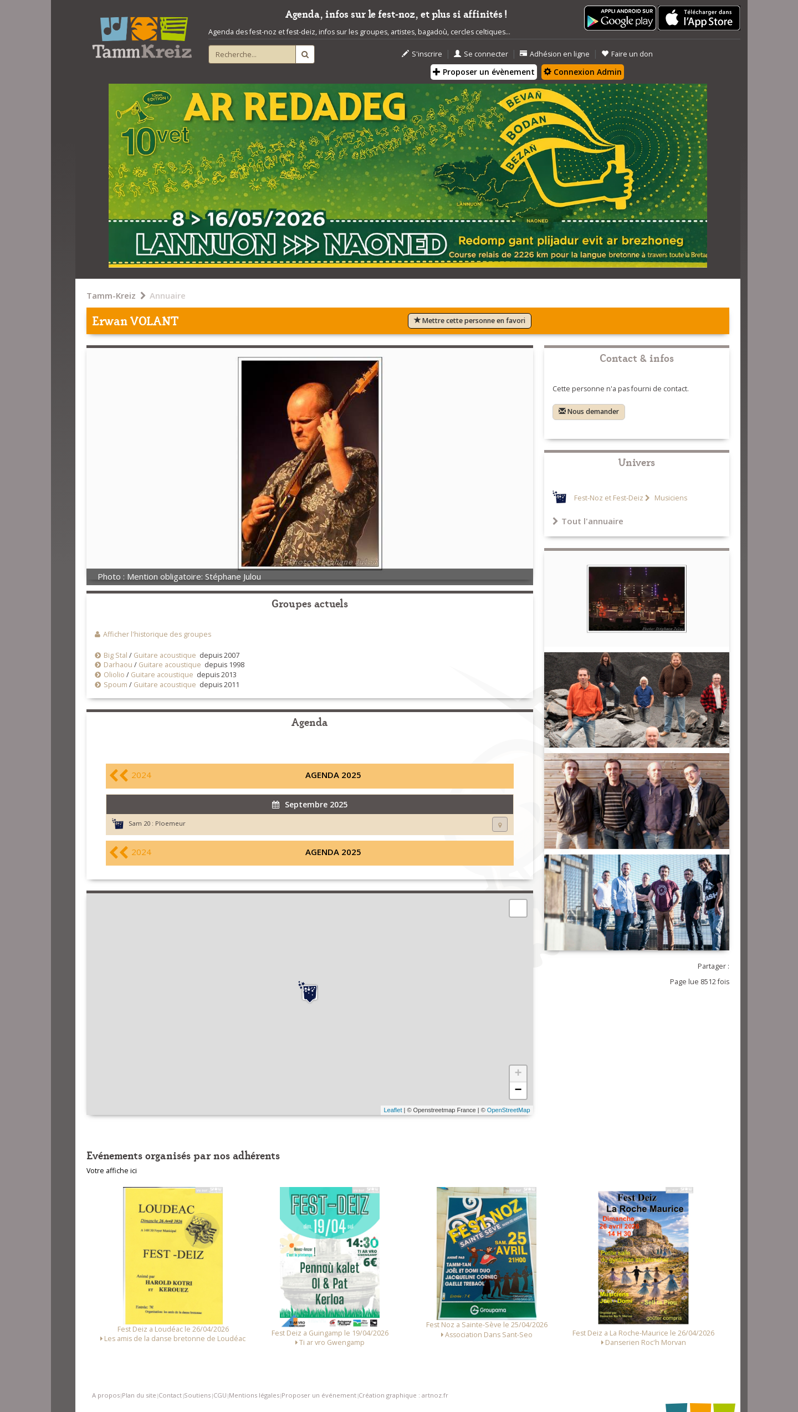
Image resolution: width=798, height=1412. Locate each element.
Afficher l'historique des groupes (157, 634)
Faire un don (627, 54)
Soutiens (197, 1395)
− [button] (517, 1090)
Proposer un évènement (484, 71)
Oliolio (114, 674)
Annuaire (168, 295)
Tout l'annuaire (588, 520)
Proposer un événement (319, 1395)
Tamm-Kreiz (111, 295)
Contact (170, 1395)
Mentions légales (254, 1395)
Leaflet (392, 1110)
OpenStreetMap (508, 1110)
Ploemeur (170, 823)
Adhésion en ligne (555, 54)
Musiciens (670, 498)
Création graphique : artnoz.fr (403, 1395)
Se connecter (481, 54)
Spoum (115, 684)
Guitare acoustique (165, 655)
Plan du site (139, 1395)
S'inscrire (422, 54)
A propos (106, 1395)
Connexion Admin (583, 71)
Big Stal (115, 655)
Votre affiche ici (111, 1170)
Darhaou (118, 664)
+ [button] (517, 1074)
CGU (220, 1395)
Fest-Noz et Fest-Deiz (608, 498)
